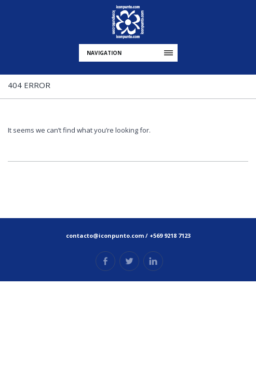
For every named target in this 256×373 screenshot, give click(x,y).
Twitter (129, 261)
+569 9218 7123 (170, 235)
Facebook (105, 261)
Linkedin (153, 261)
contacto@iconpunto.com (105, 235)
